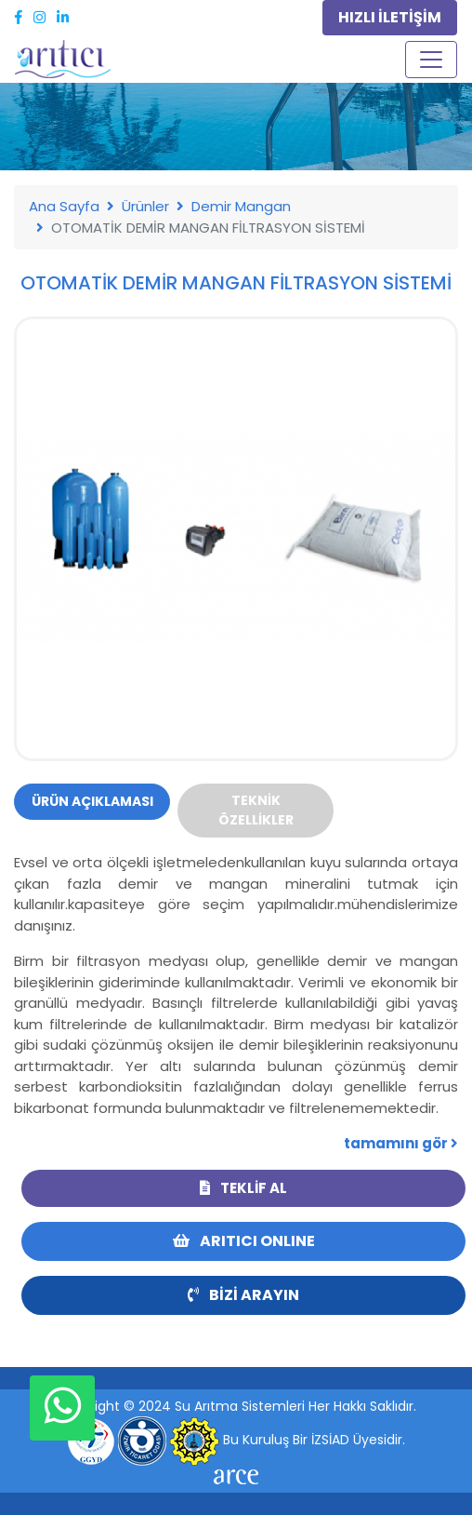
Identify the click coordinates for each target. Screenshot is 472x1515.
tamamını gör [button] (401, 1143)
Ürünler (145, 206)
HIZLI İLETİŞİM (389, 17)
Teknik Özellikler (256, 810)
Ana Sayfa (64, 206)
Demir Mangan (241, 206)
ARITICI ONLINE (244, 1241)
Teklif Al (243, 1188)
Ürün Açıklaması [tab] (92, 801)
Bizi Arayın (243, 1295)
